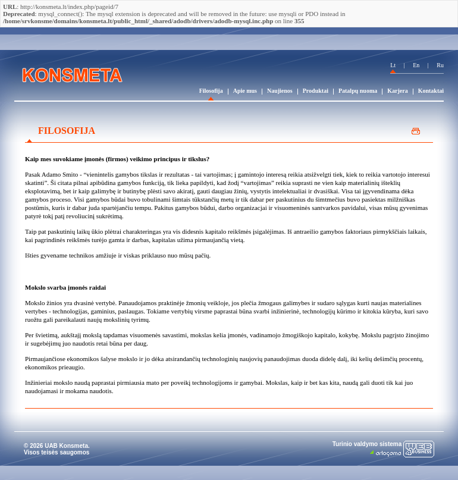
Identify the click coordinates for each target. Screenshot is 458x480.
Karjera (397, 90)
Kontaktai (431, 90)
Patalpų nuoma (357, 90)
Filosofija (211, 90)
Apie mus (245, 90)
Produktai (315, 90)
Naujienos (280, 90)
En (416, 65)
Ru (440, 65)
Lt (393, 65)
